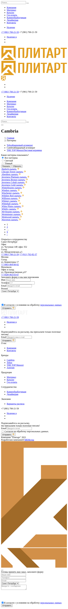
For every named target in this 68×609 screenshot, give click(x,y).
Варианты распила (15, 404)
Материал (11, 10)
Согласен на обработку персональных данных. (26, 431)
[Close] (2, 570)
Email (3, 286)
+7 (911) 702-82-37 (28, 254)
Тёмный (8, 163)
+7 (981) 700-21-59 (10, 32)
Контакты (11, 22)
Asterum (10, 367)
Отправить (8, 308)
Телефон (5, 283)
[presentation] (22, 298)
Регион (4, 288)
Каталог (10, 12)
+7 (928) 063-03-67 (10, 274)
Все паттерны (11, 158)
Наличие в (12, 37)
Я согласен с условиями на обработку (33, 305)
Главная (10, 138)
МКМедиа (29, 440)
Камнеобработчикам (16, 17)
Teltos (20, 145)
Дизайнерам (12, 20)
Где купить (12, 15)
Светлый (9, 160)
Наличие (11, 27)
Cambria (10, 360)
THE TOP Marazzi (24, 150)
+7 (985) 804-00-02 (10, 264)
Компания (11, 7)
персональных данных (51, 305)
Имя (3, 280)
